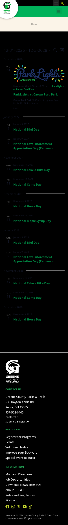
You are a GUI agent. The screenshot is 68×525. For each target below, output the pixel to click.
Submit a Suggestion (17, 421)
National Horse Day (27, 206)
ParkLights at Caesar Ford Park (35, 94)
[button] (56, 3)
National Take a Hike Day (31, 170)
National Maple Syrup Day (32, 221)
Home (34, 24)
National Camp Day (27, 185)
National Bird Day (26, 129)
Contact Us (11, 417)
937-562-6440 (14, 412)
